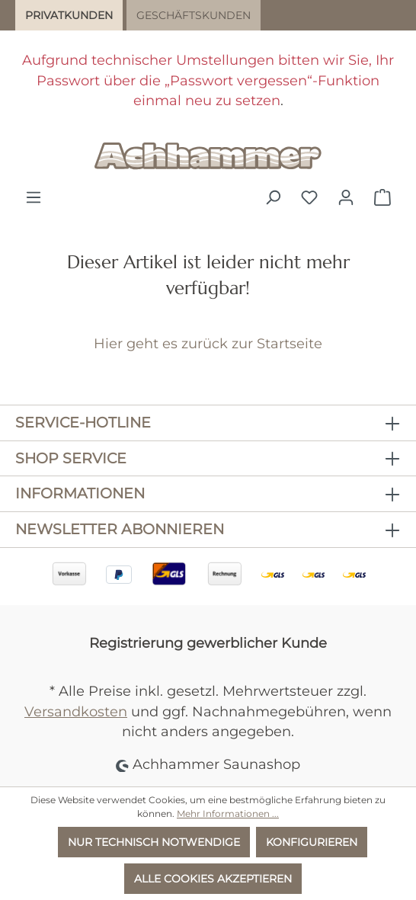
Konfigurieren (311, 842)
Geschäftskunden (193, 15)
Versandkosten (75, 711)
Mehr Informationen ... (228, 813)
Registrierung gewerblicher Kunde (208, 643)
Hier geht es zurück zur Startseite (208, 343)
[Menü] (33, 197)
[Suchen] (272, 197)
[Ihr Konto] (346, 197)
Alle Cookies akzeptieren (213, 879)
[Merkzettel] (309, 197)
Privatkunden (69, 15)
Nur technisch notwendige (154, 842)
